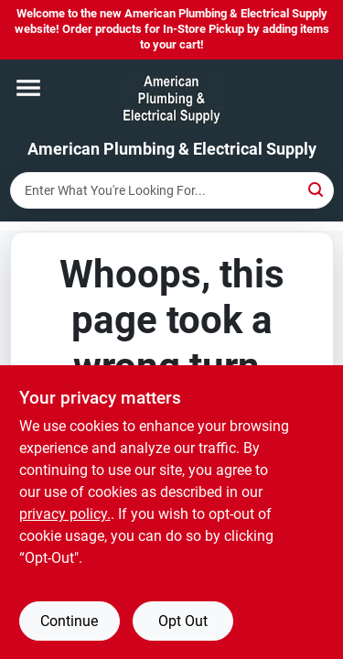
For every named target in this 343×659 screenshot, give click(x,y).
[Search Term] (172, 190)
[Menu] (28, 88)
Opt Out (183, 621)
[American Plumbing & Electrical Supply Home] (171, 99)
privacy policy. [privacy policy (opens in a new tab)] (65, 514)
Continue (69, 621)
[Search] (317, 189)
